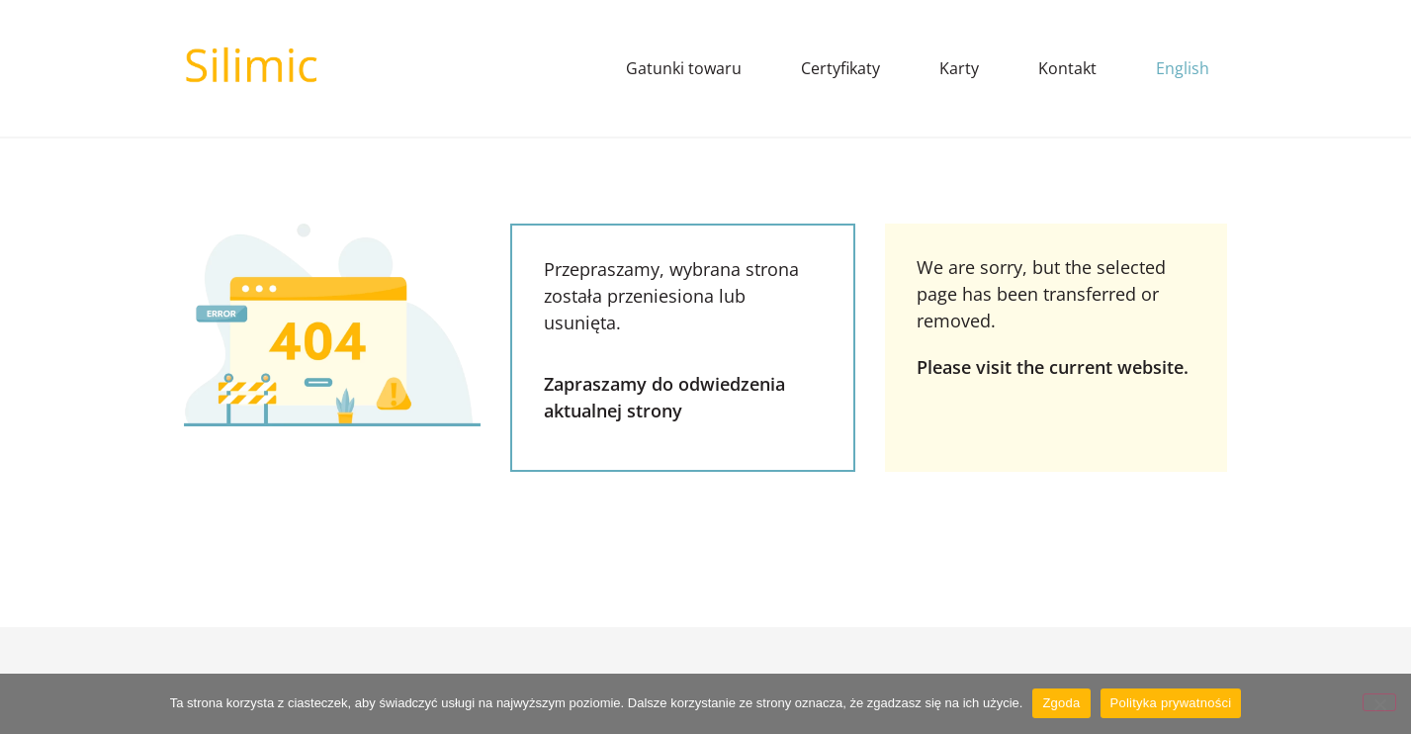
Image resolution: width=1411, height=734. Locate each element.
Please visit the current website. (1053, 367)
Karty (959, 68)
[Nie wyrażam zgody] (1379, 702)
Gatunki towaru (684, 68)
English (1182, 68)
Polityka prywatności (1171, 702)
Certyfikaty (840, 68)
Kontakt (1067, 68)
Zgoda (1061, 702)
